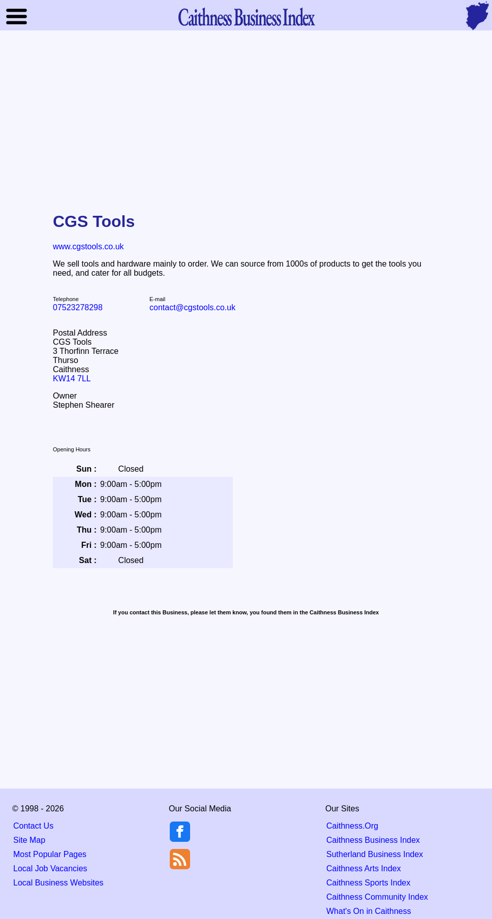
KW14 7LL (72, 378)
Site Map (29, 840)
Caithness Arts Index (363, 868)
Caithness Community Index (377, 897)
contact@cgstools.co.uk (192, 307)
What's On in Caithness (368, 911)
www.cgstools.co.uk (88, 246)
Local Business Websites (58, 882)
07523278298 (78, 307)
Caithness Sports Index (368, 882)
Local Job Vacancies (50, 868)
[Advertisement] (246, 114)
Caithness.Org (352, 826)
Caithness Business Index (373, 840)
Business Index (246, 16)
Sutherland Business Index (374, 854)
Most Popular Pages (49, 854)
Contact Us (33, 826)
